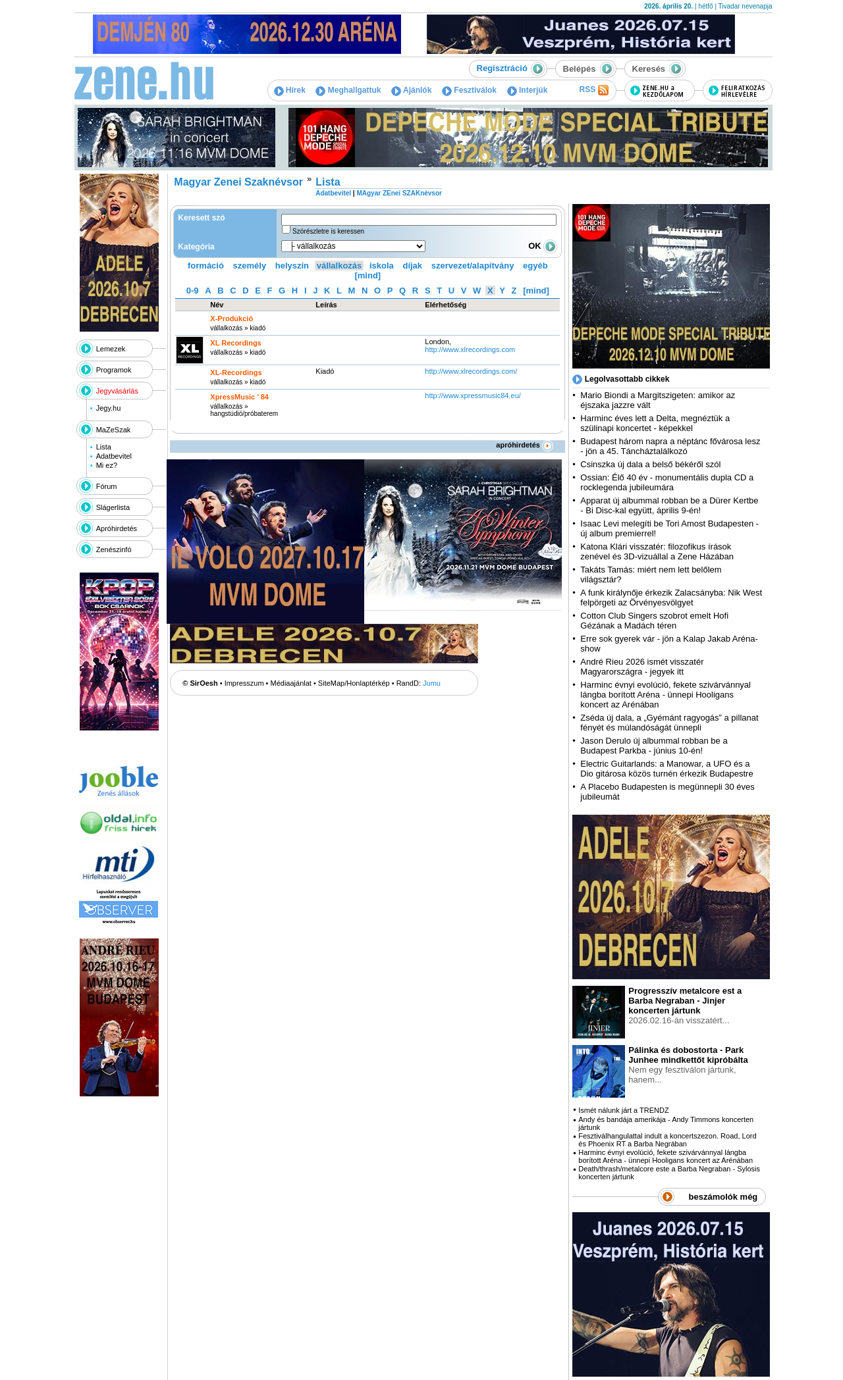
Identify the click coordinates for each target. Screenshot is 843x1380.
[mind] (367, 275)
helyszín (292, 265)
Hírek (290, 90)
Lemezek (111, 349)
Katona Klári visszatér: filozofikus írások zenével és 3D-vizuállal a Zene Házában (657, 551)
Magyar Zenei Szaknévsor (238, 182)
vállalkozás (339, 265)
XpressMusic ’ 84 (239, 397)
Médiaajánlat (291, 683)
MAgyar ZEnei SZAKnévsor (398, 193)
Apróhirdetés (116, 528)
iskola (381, 265)
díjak (412, 265)
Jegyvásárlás (117, 391)
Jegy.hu (108, 408)
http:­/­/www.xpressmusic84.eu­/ (473, 395)
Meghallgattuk (348, 90)
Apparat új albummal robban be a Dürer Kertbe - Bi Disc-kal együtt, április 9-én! (669, 505)
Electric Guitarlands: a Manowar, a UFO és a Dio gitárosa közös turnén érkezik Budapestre (666, 769)
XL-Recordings (235, 372)
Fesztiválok (469, 90)
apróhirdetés (524, 445)
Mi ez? (106, 465)
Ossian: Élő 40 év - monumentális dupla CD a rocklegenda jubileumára (666, 482)
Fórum (106, 486)
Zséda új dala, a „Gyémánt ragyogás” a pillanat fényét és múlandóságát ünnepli (669, 722)
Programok (114, 370)
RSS (593, 90)
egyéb (535, 265)
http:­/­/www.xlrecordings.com (470, 349)
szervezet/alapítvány (472, 265)
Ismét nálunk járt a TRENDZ (623, 1110)
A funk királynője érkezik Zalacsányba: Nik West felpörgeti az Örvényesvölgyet (671, 597)
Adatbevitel (114, 456)
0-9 (192, 290)
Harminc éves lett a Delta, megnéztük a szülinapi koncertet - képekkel (655, 423)
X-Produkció (231, 318)
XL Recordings (235, 343)
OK (542, 246)
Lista (103, 447)
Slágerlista (113, 507)
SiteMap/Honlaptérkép (354, 683)
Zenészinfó (114, 549)
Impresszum (244, 683)
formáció (206, 265)
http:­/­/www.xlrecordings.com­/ (471, 371)
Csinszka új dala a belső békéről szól (650, 464)
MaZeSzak (113, 430)
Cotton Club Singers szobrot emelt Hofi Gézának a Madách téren (654, 620)
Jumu (432, 683)
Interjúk (527, 90)
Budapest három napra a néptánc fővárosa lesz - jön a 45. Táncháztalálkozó (670, 446)
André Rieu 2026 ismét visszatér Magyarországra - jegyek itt (641, 667)
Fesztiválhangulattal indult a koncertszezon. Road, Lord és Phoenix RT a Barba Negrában (667, 1140)
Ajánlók (411, 90)
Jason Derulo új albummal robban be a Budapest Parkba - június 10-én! (653, 745)
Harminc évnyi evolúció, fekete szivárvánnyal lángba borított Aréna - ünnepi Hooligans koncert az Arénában (665, 694)
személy (250, 265)
